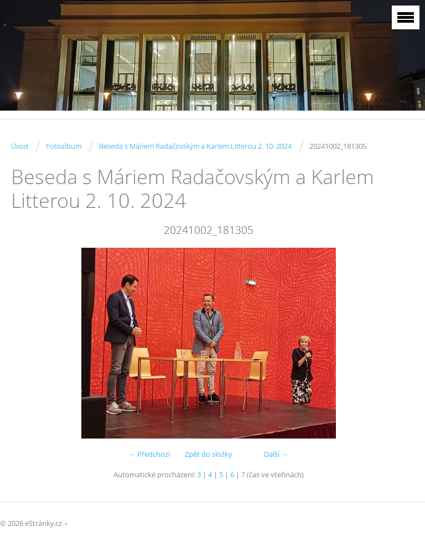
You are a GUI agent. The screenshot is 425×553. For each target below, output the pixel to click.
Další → (276, 454)
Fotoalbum (63, 146)
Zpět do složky (208, 454)
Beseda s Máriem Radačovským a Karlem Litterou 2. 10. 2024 (195, 146)
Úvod (19, 146)
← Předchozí (149, 454)
